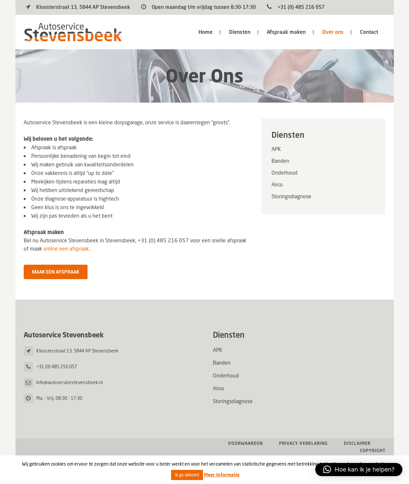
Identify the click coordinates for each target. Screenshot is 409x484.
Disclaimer (357, 443)
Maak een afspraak (55, 272)
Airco (277, 184)
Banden (280, 160)
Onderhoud (284, 172)
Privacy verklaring (303, 443)
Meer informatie (222, 475)
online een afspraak (66, 248)
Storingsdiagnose (291, 196)
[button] (358, 469)
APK (276, 149)
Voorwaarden (245, 443)
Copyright (373, 450)
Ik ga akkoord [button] (187, 475)
